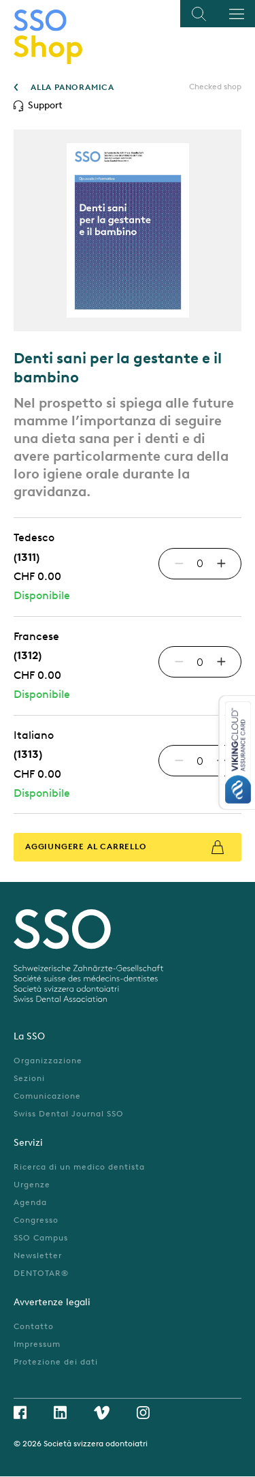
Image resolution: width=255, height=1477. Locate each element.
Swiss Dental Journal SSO (69, 1113)
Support (45, 105)
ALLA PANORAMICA (72, 87)
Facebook (20, 1412)
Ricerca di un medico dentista (79, 1167)
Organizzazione (48, 1060)
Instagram (143, 1412)
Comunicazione (47, 1096)
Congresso (36, 1220)
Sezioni (29, 1078)
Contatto (34, 1326)
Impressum (37, 1344)
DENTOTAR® (41, 1273)
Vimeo (101, 1412)
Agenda (30, 1202)
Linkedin (60, 1412)
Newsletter (38, 1255)
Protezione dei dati (56, 1362)
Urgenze (32, 1184)
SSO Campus (41, 1238)
